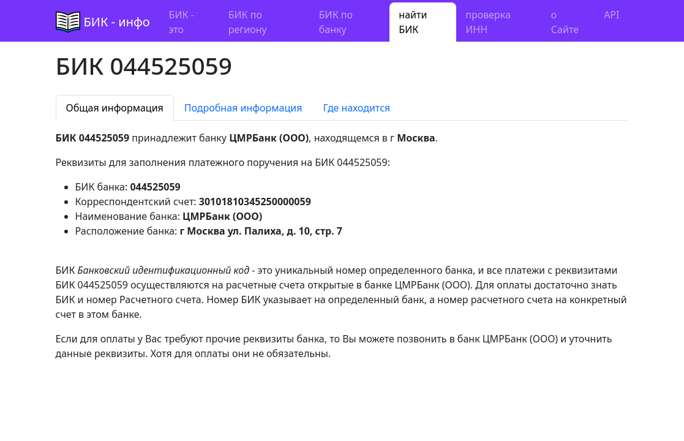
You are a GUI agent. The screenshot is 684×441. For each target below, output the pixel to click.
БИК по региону (247, 22)
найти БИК (413, 22)
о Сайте (565, 22)
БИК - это (181, 22)
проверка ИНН (488, 22)
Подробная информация (243, 108)
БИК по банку (336, 22)
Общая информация (114, 108)
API (611, 14)
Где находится (356, 108)
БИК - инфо (117, 21)
